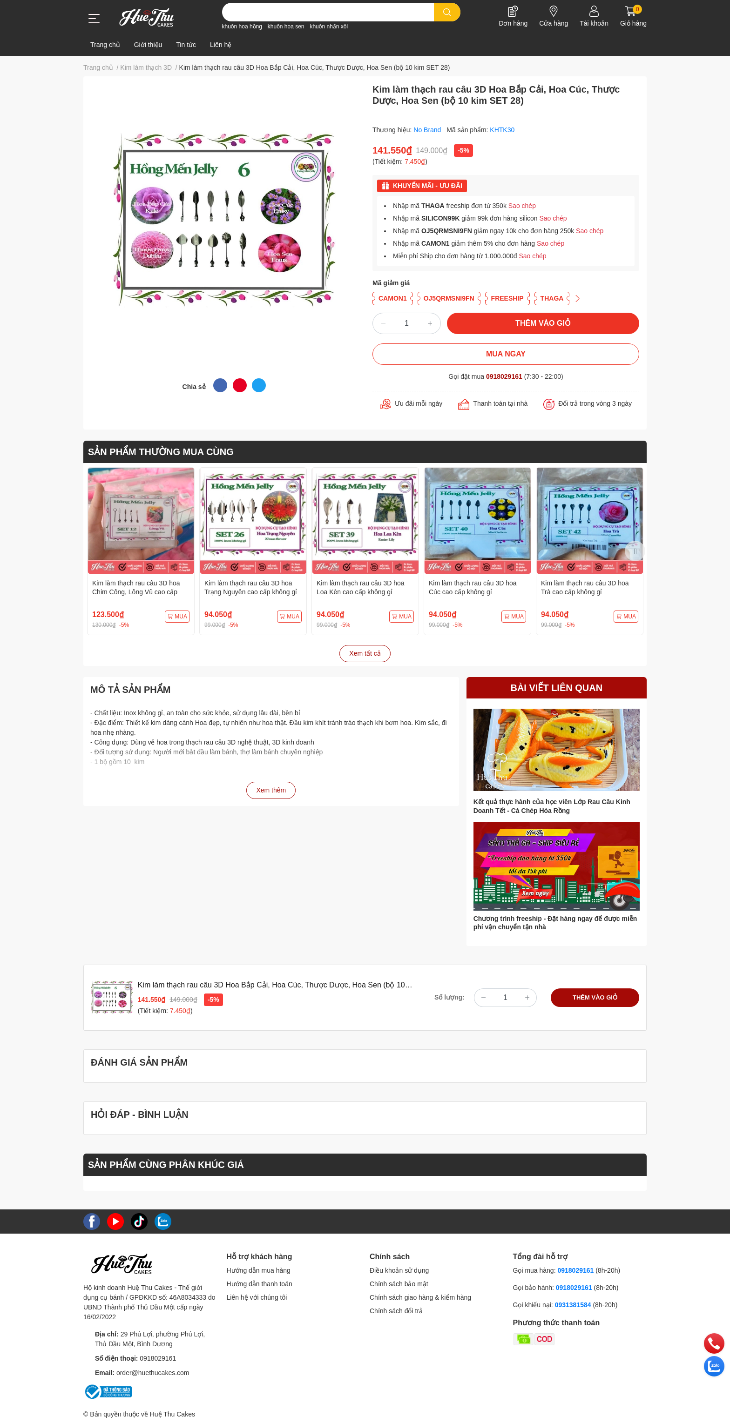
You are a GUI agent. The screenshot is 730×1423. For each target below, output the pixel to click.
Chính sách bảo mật (399, 1284)
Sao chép (522, 205)
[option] (141, 551)
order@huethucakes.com (152, 1372)
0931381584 (574, 1305)
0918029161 (504, 376)
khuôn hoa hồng (242, 26)
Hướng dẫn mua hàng (259, 1270)
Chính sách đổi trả (396, 1311)
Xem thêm (271, 790)
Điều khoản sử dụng (399, 1270)
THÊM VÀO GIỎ (543, 323)
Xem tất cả (364, 653)
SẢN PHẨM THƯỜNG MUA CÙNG (161, 452)
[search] (447, 12)
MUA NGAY (506, 354)
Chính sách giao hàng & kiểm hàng (420, 1297)
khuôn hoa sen (286, 26)
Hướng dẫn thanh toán (259, 1284)
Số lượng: (449, 997)
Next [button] (635, 551)
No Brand (428, 130)
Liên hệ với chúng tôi (257, 1297)
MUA (177, 617)
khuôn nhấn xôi (329, 26)
